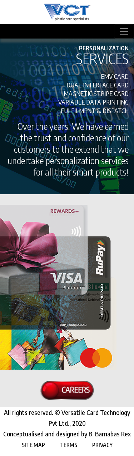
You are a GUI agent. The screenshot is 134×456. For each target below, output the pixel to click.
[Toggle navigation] (124, 31)
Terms (68, 445)
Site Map (33, 445)
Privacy (102, 445)
